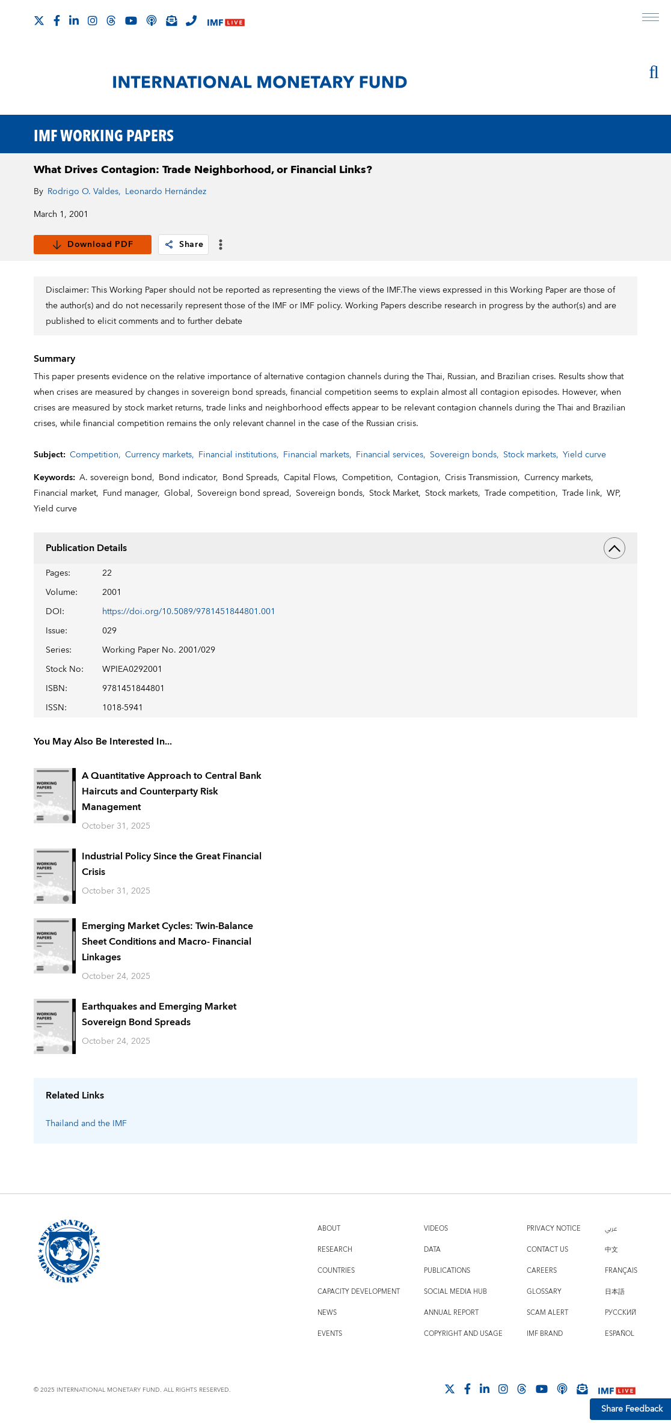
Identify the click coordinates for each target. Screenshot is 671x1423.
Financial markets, (317, 455)
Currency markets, (159, 455)
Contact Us (547, 1249)
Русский (620, 1312)
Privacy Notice (554, 1228)
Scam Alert (547, 1312)
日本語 (615, 1291)
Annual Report (451, 1312)
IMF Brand (545, 1333)
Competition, (95, 455)
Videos (436, 1228)
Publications (447, 1270)
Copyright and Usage (463, 1333)
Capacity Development (358, 1291)
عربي (611, 1228)
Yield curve (584, 455)
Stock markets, (531, 455)
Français (621, 1270)
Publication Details (335, 548)
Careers (542, 1270)
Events (329, 1333)
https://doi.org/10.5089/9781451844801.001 (188, 612)
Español (619, 1333)
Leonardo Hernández (165, 191)
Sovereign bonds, (464, 455)
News (327, 1312)
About (328, 1228)
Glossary (544, 1291)
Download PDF (92, 244)
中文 (611, 1249)
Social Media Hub (455, 1291)
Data (432, 1249)
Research (334, 1249)
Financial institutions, (238, 455)
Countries (336, 1270)
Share (184, 244)
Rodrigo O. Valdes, (84, 191)
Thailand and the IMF (86, 1124)
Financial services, (391, 455)
